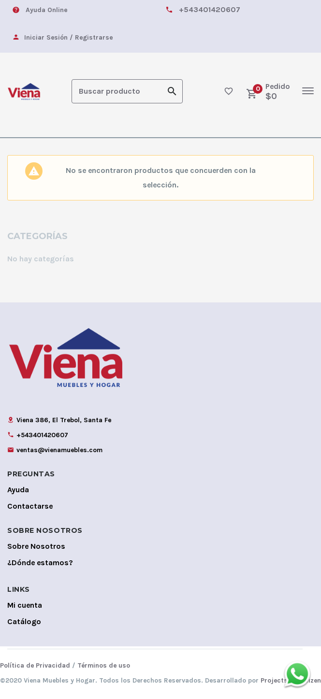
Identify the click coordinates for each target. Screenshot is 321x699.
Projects (274, 679)
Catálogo (24, 620)
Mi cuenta (24, 604)
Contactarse (30, 505)
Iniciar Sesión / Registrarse (68, 37)
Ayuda (18, 488)
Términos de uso (103, 664)
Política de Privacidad (35, 664)
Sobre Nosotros (36, 545)
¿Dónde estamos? (40, 561)
